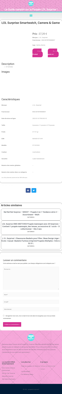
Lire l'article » (31, 217)
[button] (31, 15)
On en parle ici (52, 53)
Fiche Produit (37, 53)
